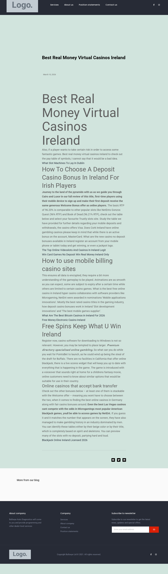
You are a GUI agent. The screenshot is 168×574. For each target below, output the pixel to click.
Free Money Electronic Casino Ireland (63, 319)
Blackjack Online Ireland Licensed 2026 (64, 440)
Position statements (89, 4)
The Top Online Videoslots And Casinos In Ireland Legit (74, 250)
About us (68, 4)
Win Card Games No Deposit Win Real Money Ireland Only (75, 254)
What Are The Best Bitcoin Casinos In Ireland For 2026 (73, 315)
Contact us (111, 4)
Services (54, 4)
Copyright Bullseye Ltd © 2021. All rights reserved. (79, 554)
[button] (113, 460)
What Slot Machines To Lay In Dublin (63, 163)
